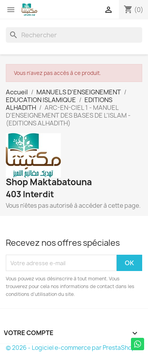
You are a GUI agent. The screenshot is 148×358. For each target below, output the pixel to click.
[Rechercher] (74, 35)
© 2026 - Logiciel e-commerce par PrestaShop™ (73, 348)
